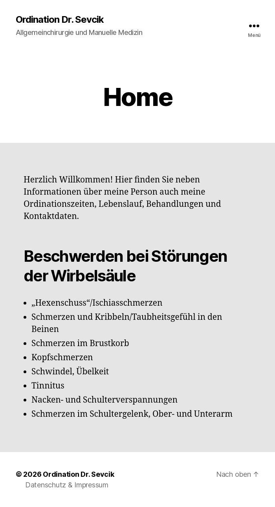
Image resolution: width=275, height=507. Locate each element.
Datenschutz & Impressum (66, 485)
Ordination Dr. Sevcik (60, 19)
